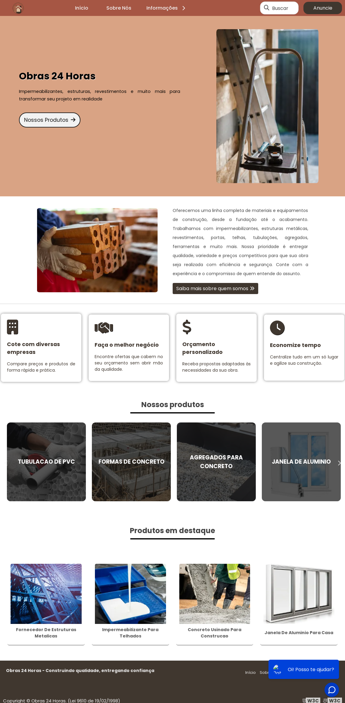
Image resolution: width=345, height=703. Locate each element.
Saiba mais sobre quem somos (212, 288)
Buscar (280, 8)
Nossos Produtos (49, 120)
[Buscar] (266, 8)
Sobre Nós (118, 8)
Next (339, 462)
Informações (166, 8)
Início (81, 8)
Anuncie (322, 8)
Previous (6, 462)
